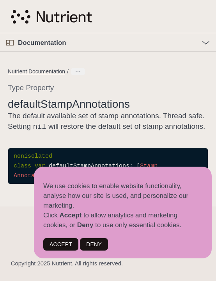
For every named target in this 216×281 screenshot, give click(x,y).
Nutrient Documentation (36, 71)
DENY (94, 244)
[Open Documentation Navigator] (10, 42)
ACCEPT (61, 244)
